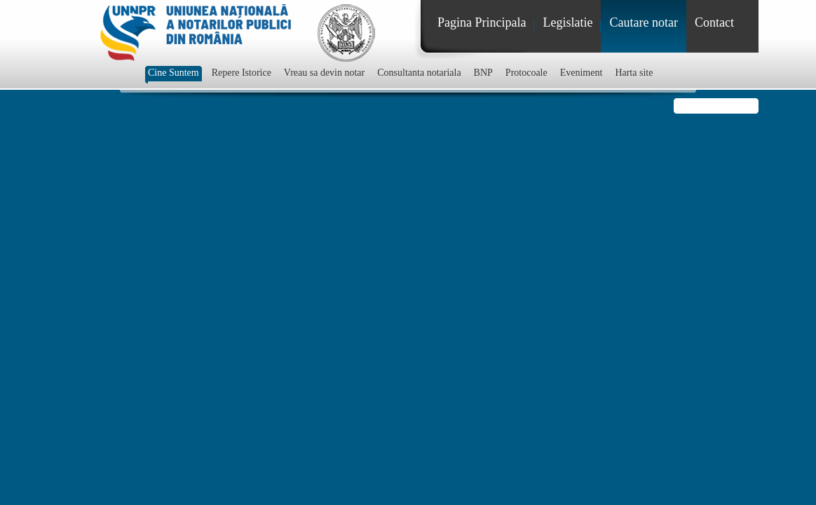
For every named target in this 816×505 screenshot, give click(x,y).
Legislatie (567, 22)
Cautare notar (643, 22)
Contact (714, 22)
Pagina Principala (481, 22)
